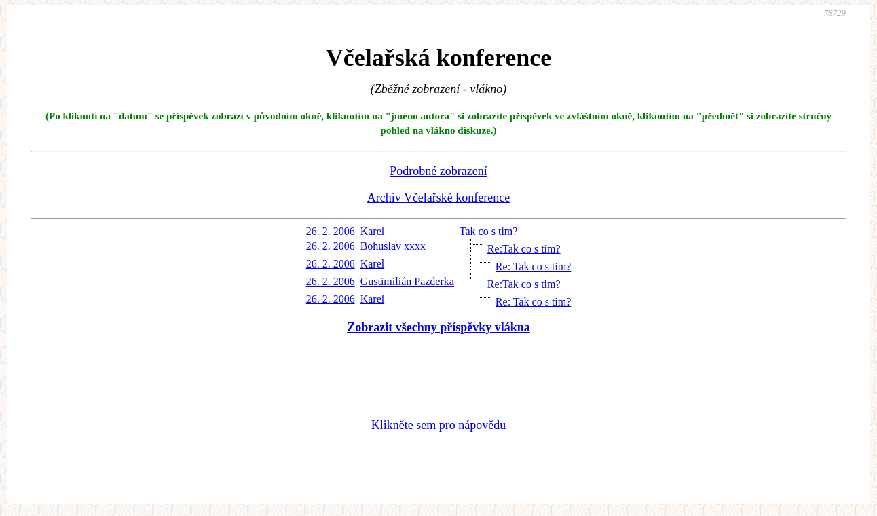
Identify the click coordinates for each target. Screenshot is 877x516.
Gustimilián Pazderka (407, 281)
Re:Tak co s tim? (524, 249)
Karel (372, 231)
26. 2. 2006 (330, 231)
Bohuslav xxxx (393, 246)
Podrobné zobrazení (438, 171)
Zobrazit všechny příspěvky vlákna (438, 327)
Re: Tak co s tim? (533, 266)
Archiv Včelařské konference (438, 197)
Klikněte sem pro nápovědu (438, 425)
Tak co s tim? (489, 231)
